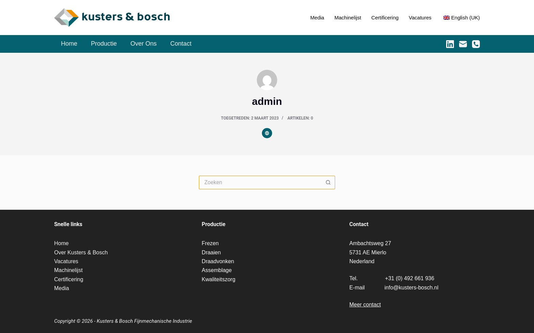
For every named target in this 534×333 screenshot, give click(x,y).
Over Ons (143, 43)
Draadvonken (218, 261)
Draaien (211, 252)
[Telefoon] (476, 44)
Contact (180, 43)
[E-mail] (463, 44)
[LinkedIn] (450, 44)
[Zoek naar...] (260, 182)
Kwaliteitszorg (218, 279)
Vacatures (420, 17)
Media (317, 17)
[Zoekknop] (328, 182)
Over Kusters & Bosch (81, 252)
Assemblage (217, 270)
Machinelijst (347, 17)
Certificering (384, 17)
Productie (104, 43)
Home (69, 43)
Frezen (210, 243)
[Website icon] (267, 133)
